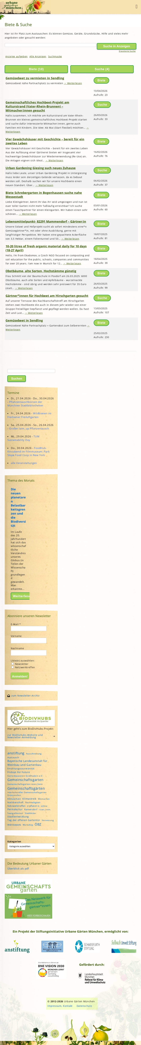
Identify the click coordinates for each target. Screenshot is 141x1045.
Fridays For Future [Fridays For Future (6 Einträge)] (18, 772)
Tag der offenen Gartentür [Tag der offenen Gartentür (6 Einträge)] (23, 820)
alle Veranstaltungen (24, 463)
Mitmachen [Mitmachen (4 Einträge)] (44, 798)
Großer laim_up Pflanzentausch (29, 428)
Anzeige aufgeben (16, 56)
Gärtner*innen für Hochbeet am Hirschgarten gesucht (47, 296)
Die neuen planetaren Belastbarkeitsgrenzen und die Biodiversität (18, 507)
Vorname (16, 636)
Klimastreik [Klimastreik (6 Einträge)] (29, 798)
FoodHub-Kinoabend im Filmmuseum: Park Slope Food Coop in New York (28, 451)
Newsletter (19, 664)
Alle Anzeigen (37, 56)
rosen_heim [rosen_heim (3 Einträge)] (44, 809)
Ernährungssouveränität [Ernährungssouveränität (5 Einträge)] (20, 768)
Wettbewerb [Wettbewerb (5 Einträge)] (14, 824)
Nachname (17, 648)
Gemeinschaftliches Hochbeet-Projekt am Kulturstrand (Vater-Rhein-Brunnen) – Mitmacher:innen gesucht (37, 106)
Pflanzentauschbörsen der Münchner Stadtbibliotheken (25, 403)
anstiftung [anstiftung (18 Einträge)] (15, 753)
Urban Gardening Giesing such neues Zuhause (41, 168)
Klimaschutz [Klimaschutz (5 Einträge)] (14, 798)
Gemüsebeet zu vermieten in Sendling (35, 78)
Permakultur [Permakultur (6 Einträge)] (15, 809)
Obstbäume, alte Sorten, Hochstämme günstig (41, 271)
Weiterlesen (23, 596)
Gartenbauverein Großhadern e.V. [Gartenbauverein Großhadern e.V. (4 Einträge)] (25, 775)
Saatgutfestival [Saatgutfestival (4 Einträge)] (15, 813)
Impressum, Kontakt (60, 1005)
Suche (99, 69)
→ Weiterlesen (73, 83)
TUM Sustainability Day (23, 438)
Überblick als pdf (18, 868)
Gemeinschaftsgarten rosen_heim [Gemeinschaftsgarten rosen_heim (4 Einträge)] (25, 784)
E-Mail (16, 624)
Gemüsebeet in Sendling (24, 320)
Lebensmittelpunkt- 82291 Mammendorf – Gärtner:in (46, 221)
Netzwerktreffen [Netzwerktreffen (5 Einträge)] (16, 805)
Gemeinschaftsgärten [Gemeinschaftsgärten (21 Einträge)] (26, 788)
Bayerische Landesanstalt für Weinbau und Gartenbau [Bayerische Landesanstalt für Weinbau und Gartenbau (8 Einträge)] (27, 763)
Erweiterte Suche (127, 51)
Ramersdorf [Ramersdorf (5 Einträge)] (30, 809)
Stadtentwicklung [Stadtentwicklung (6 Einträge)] (18, 816)
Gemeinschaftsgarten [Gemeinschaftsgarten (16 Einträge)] (25, 779)
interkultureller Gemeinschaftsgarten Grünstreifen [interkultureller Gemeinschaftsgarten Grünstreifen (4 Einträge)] (26, 794)
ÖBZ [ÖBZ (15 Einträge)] (38, 824)
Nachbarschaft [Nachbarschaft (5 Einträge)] (15, 802)
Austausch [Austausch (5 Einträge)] (13, 757)
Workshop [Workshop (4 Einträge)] (28, 824)
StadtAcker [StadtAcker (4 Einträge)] (30, 813)
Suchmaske (55, 56)
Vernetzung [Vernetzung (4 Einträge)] (48, 820)
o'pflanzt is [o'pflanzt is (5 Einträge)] (33, 805)
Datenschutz (84, 1005)
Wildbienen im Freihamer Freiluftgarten (29, 415)
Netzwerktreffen (23, 667)
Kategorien (14, 841)
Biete (33, 69)
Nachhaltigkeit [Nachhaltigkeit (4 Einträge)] (32, 802)
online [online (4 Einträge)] (44, 806)
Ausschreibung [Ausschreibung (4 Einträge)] (34, 753)
